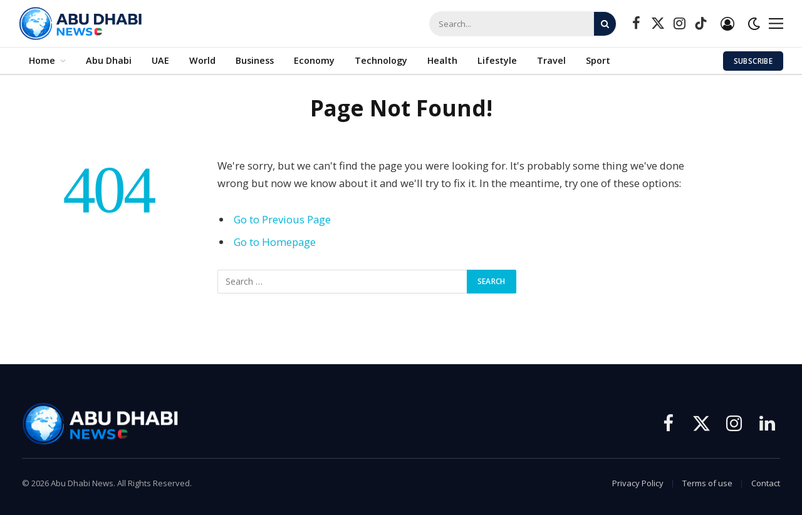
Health (442, 60)
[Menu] (776, 23)
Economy (314, 60)
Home (42, 60)
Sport (598, 60)
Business (255, 60)
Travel (551, 60)
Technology (381, 60)
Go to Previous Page (282, 219)
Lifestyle (497, 60)
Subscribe (753, 61)
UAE (160, 60)
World (202, 60)
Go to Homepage (275, 242)
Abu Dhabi (109, 60)
